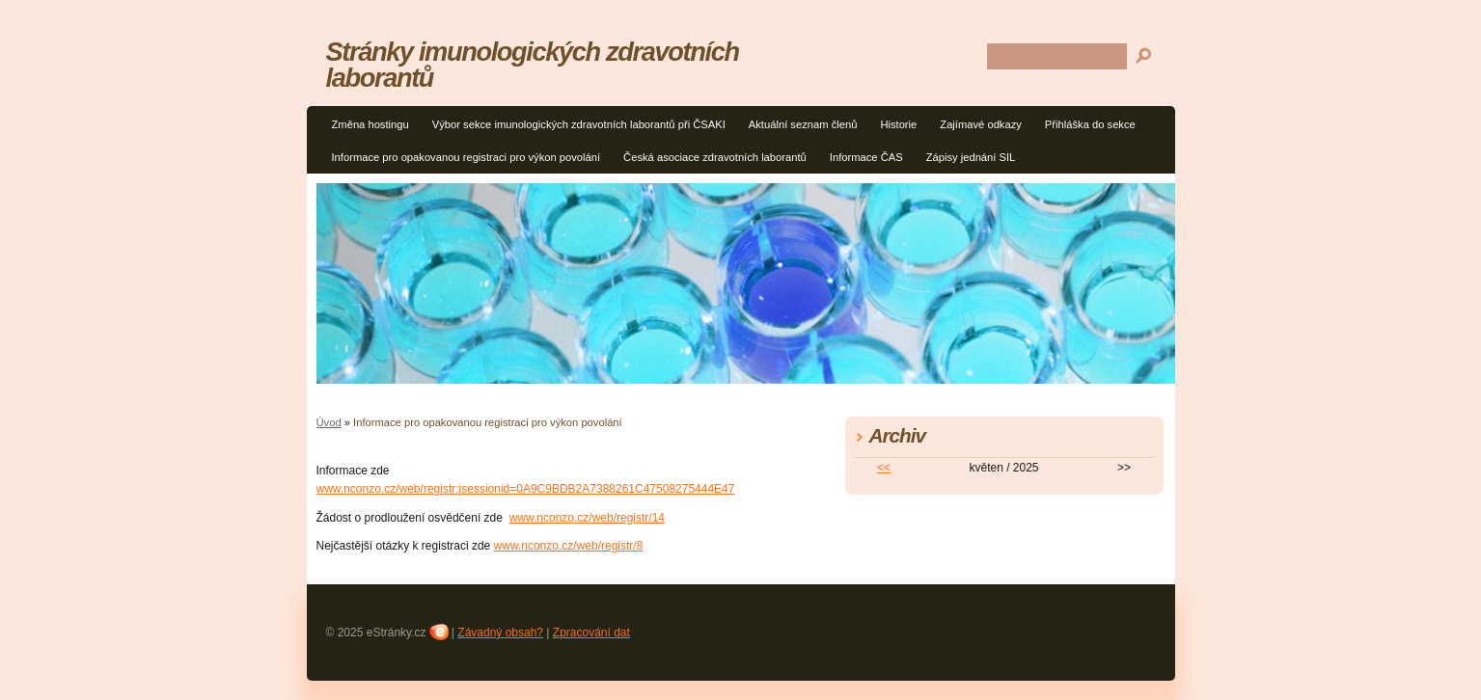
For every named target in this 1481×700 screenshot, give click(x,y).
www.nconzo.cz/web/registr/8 (569, 545)
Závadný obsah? (500, 632)
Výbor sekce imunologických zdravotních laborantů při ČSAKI (579, 124)
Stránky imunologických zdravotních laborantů (532, 65)
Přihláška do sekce (1090, 124)
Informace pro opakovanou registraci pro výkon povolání (466, 157)
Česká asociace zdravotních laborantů (715, 157)
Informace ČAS (866, 157)
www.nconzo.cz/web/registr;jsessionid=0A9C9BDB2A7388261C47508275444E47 (525, 489)
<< (884, 467)
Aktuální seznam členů (803, 124)
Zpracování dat (591, 632)
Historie (898, 124)
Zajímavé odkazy (981, 124)
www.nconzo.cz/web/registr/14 (587, 518)
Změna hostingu (370, 124)
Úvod (329, 422)
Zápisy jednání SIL (971, 157)
